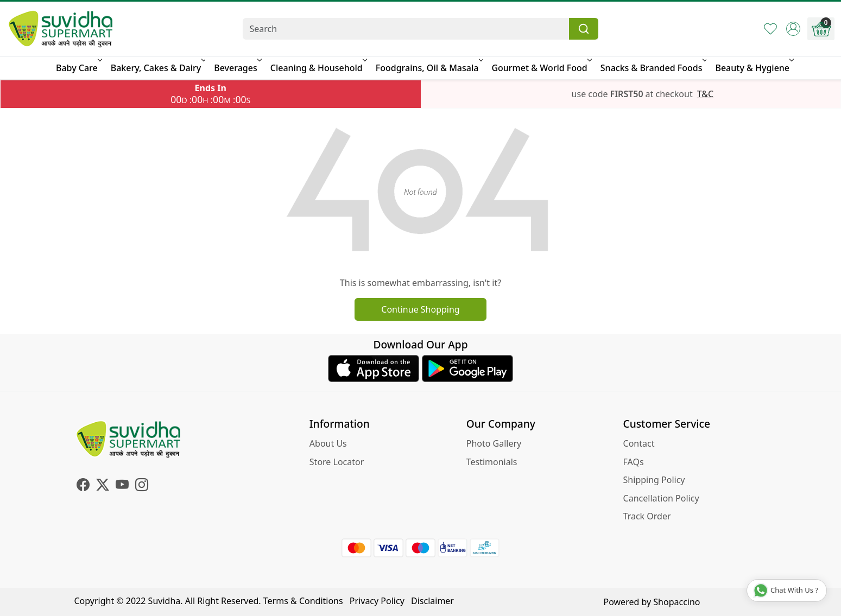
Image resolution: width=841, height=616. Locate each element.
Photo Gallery (494, 443)
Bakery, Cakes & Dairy (157, 68)
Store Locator (336, 462)
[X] (102, 486)
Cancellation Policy (661, 498)
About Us (328, 443)
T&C (705, 93)
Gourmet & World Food (540, 68)
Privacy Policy (377, 601)
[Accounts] (793, 29)
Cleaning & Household (317, 68)
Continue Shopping (420, 309)
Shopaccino (676, 602)
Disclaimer (432, 601)
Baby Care (78, 68)
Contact (639, 443)
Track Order (647, 516)
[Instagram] (141, 486)
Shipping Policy (654, 480)
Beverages (237, 68)
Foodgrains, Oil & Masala (429, 68)
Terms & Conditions (303, 601)
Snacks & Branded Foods (652, 68)
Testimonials (491, 462)
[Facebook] (83, 486)
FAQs (633, 462)
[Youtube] (122, 486)
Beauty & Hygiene (753, 68)
